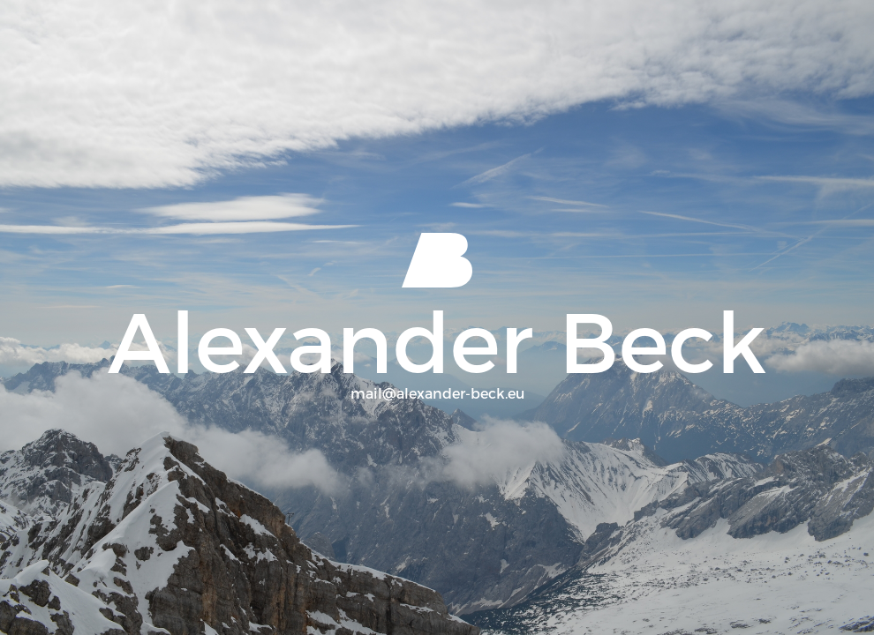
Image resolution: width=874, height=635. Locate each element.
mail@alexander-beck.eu (437, 393)
